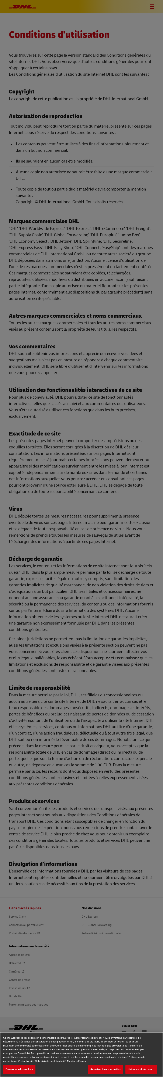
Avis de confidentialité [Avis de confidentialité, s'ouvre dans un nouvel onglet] (53, 1061)
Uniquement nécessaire (141, 1069)
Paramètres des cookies (19, 1069)
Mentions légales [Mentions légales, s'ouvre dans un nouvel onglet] (76, 1061)
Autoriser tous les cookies (105, 1069)
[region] (81, 1054)
